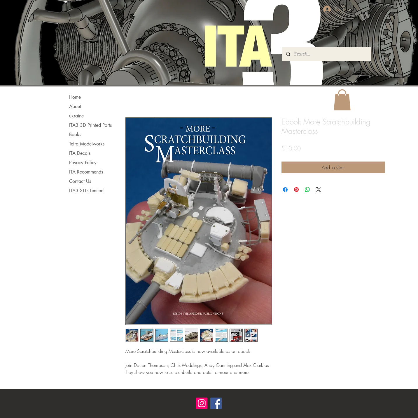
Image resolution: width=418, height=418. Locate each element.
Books (75, 134)
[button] (342, 99)
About (75, 106)
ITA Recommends (86, 172)
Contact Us (80, 181)
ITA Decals (79, 153)
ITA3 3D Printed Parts (90, 125)
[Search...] (326, 54)
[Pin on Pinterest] (296, 189)
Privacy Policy (83, 162)
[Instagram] (201, 403)
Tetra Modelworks (86, 144)
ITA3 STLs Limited (86, 191)
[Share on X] (318, 189)
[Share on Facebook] (285, 189)
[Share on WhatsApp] (307, 189)
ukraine (76, 116)
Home (75, 97)
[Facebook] (216, 403)
